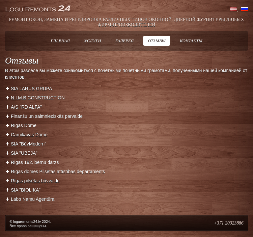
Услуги (92, 40)
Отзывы (157, 40)
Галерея (124, 40)
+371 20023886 (228, 223)
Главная (60, 40)
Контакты (191, 40)
